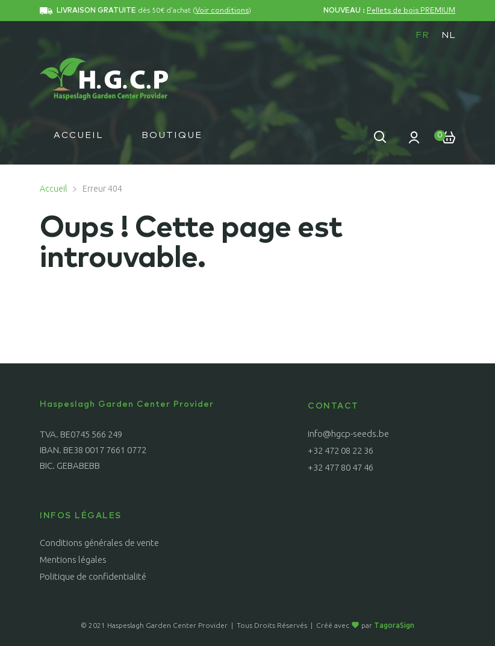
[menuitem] (422, 35)
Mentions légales (73, 559)
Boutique (172, 135)
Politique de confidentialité (93, 576)
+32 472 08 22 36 (340, 450)
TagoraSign (394, 625)
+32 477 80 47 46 (340, 467)
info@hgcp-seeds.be (348, 433)
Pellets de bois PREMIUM (411, 10)
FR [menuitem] (422, 35)
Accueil (78, 135)
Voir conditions (222, 10)
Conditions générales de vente (99, 543)
